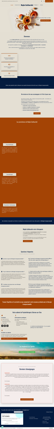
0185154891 (4, 323)
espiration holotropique (28, 233)
